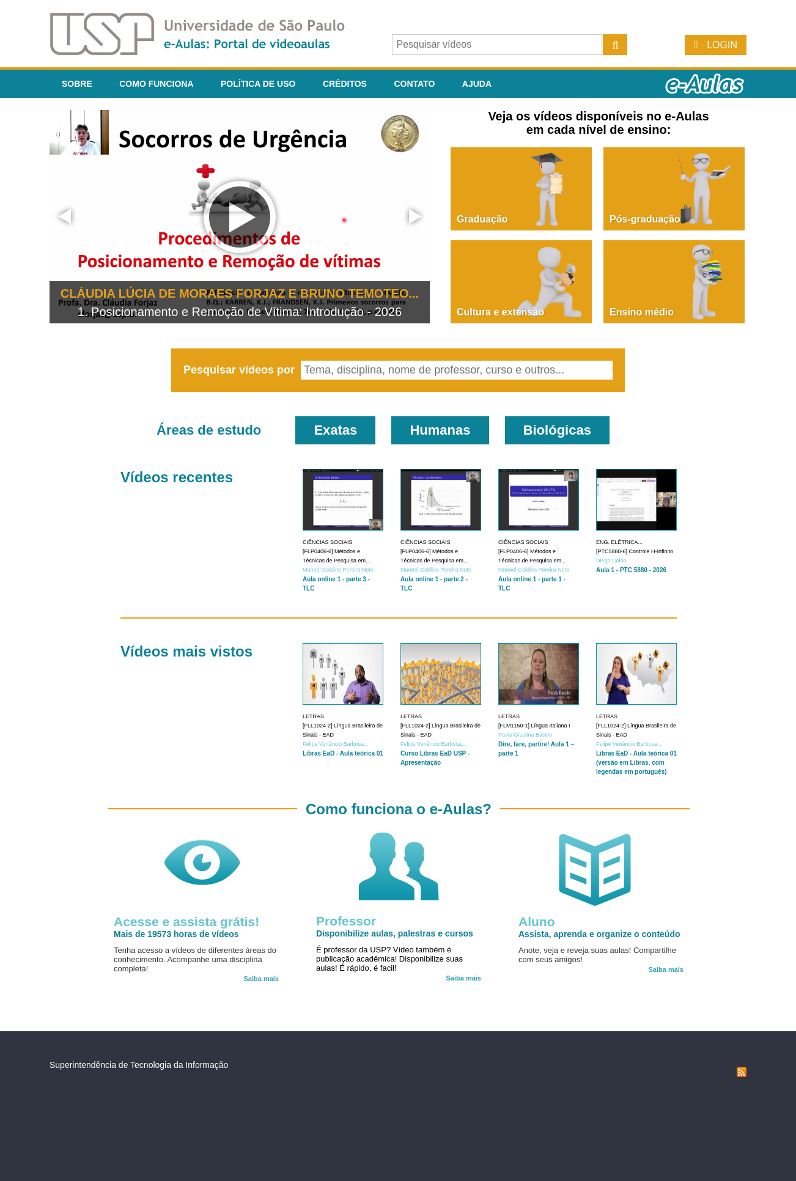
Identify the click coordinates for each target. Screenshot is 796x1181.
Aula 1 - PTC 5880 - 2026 (631, 570)
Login (722, 45)
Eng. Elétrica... (619, 542)
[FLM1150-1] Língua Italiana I (534, 726)
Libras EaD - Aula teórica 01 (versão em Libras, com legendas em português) (636, 762)
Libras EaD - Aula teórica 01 (343, 753)
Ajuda (477, 84)
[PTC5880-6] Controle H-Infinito (634, 551)
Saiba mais (261, 978)
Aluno (536, 921)
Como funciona (156, 84)
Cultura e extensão (500, 312)
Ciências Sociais (328, 542)
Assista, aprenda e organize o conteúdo (599, 934)
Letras (313, 716)
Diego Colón (611, 560)
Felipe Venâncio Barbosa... (336, 744)
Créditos (345, 84)
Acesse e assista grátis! (186, 921)
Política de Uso (258, 84)
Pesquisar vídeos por (240, 370)
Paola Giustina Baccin (525, 735)
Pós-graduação (645, 219)
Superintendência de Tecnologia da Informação (139, 1065)
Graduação (482, 219)
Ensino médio (642, 312)
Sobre (77, 84)
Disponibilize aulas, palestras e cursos (394, 933)
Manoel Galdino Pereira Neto (338, 570)
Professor (346, 921)
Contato (414, 84)
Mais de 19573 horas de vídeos (176, 934)
